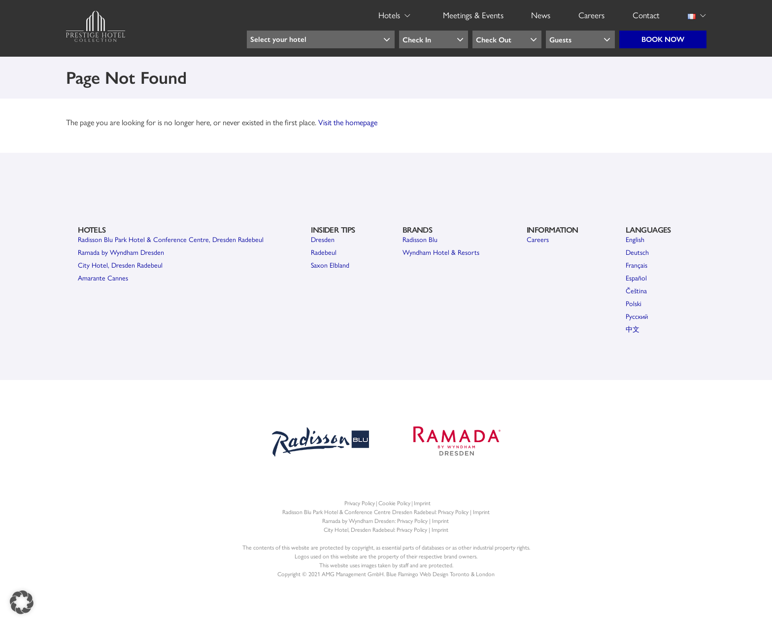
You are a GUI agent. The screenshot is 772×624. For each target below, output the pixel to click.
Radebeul (323, 252)
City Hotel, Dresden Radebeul (120, 265)
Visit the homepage (347, 122)
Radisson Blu (420, 239)
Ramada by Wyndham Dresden (121, 252)
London (485, 573)
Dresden (323, 239)
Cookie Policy (394, 502)
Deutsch (637, 252)
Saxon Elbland (330, 265)
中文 (632, 329)
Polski (633, 303)
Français (636, 265)
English (635, 239)
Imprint (422, 502)
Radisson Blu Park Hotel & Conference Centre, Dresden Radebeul (171, 239)
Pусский (637, 316)
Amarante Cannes (103, 277)
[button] (21, 602)
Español (636, 277)
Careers (538, 239)
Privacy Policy (359, 502)
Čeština (636, 290)
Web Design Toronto (445, 573)
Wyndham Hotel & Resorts (441, 252)
